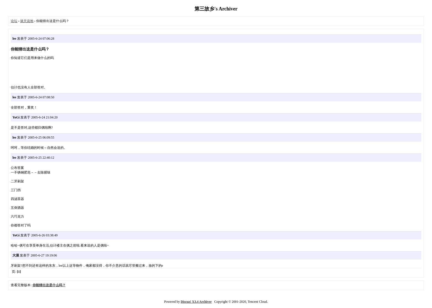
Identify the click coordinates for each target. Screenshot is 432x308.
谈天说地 (26, 21)
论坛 (14, 21)
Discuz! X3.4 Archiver (196, 302)
